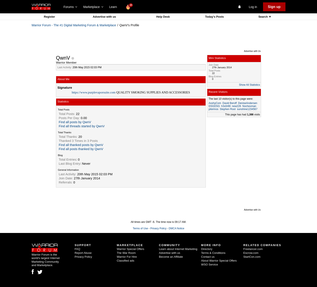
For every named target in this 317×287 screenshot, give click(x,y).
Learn (114, 7)
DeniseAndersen (247, 103)
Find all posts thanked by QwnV (81, 149)
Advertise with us (104, 16)
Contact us (207, 256)
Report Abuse (83, 252)
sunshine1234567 (247, 109)
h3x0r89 (225, 106)
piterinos (213, 109)
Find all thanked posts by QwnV (81, 145)
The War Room (126, 252)
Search (263, 16)
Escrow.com (250, 252)
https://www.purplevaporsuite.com (94, 92)
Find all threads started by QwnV (82, 126)
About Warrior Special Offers (219, 260)
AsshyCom (215, 103)
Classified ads (125, 260)
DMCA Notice (176, 228)
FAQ (77, 249)
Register (49, 16)
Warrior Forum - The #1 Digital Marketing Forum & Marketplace (74, 25)
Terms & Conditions (213, 252)
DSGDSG (214, 106)
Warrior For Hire (127, 256)
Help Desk (163, 16)
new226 (236, 106)
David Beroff (229, 103)
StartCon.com (251, 256)
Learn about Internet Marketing (178, 249)
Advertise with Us (252, 51)
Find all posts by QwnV (75, 122)
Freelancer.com (253, 249)
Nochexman (249, 106)
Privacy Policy (158, 228)
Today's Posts (214, 16)
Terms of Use (140, 228)
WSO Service (209, 264)
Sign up (274, 7)
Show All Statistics (249, 84)
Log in (253, 7)
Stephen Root (228, 109)
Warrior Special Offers (130, 249)
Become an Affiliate (171, 256)
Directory (206, 249)
